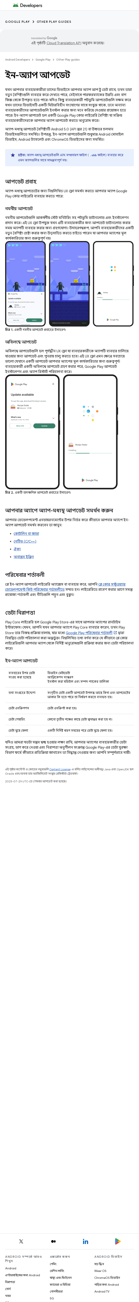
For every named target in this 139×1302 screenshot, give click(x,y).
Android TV (101, 1291)
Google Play (17, 22)
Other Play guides (54, 22)
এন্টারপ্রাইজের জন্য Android (22, 1275)
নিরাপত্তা (10, 1282)
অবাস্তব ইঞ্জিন (24, 557)
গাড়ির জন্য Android (106, 1285)
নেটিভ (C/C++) (25, 541)
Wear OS (100, 1271)
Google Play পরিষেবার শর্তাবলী (89, 633)
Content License (60, 769)
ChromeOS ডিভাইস (107, 1278)
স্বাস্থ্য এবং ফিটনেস (61, 1278)
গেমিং (53, 1264)
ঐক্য (17, 549)
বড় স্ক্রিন (99, 1264)
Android (10, 1268)
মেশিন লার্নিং (57, 1271)
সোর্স (8, 1289)
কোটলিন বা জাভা (26, 534)
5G (52, 1298)
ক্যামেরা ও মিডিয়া (60, 1285)
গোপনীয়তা (56, 1291)
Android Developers (17, 59)
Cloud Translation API (64, 43)
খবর (8, 1296)
